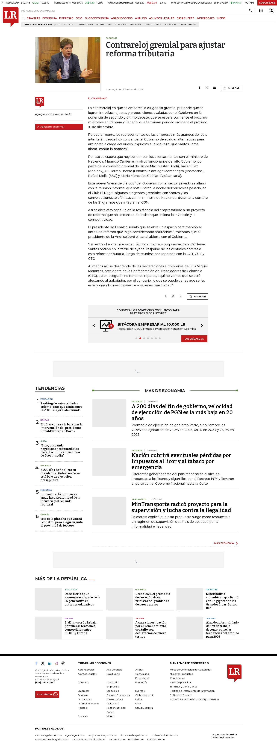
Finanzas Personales (118, 695)
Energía (44, 514)
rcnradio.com (136, 739)
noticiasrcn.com (156, 739)
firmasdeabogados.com (134, 735)
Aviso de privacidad (181, 682)
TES (109, 24)
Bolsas (44, 420)
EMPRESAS (66, 18)
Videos (110, 716)
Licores (100, 24)
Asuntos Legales (87, 673)
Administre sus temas (50, 126)
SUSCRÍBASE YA (194, 338)
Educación (46, 399)
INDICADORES (205, 18)
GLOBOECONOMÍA (97, 18)
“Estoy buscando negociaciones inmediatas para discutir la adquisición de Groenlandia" (60, 450)
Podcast (82, 707)
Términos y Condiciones (183, 686)
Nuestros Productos (181, 673)
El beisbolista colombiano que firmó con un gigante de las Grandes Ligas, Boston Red (222, 601)
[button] (93, 326)
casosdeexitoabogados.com (51, 739)
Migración (135, 24)
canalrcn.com (117, 739)
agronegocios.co (75, 735)
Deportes (212, 589)
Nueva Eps (120, 24)
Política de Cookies (181, 695)
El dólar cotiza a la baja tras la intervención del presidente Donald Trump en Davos (61, 428)
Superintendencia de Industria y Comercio (194, 699)
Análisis (139, 669)
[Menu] (24, 18)
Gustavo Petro (66, 24)
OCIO (79, 18)
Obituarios (113, 703)
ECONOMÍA (49, 18)
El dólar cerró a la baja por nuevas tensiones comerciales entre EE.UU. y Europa (80, 628)
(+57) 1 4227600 (44, 682)
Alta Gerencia (114, 669)
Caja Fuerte (113, 673)
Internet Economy (88, 703)
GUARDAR (231, 88)
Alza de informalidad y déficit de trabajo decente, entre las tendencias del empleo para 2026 (222, 629)
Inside (138, 699)
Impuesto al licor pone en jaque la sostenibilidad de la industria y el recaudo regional (60, 499)
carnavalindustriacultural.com (88, 739)
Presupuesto (85, 24)
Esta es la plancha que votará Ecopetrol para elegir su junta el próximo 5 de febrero (61, 522)
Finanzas (83, 695)
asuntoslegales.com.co (48, 735)
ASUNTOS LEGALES (161, 18)
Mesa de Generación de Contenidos (190, 669)
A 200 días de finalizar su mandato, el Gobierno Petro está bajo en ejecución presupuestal (60, 475)
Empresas (83, 690)
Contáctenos (177, 678)
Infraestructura (115, 699)
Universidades (188, 24)
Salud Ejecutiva (144, 707)
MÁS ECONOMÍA (224, 543)
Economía (141, 682)
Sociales (83, 716)
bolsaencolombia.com (165, 735)
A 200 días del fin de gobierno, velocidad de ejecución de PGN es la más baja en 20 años (182, 412)
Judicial (139, 618)
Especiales (113, 690)
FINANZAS (33, 18)
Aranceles (170, 24)
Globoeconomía (144, 695)
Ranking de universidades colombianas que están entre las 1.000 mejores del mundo (61, 407)
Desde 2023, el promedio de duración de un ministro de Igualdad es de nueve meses (152, 599)
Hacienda (45, 465)
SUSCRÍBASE (267, 2)
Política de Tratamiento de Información (192, 690)
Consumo (83, 682)
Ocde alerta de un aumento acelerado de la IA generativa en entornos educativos (82, 599)
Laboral (211, 618)
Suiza (43, 441)
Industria (46, 490)
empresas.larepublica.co (103, 735)
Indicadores (85, 699)
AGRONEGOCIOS (121, 18)
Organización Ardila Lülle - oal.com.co (224, 736)
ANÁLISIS (141, 18)
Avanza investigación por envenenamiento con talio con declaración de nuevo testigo (150, 629)
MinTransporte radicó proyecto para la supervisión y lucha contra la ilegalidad (181, 507)
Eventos (140, 690)
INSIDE (221, 18)
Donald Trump (153, 24)
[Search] (250, 10)
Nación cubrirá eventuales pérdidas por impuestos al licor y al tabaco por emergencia (181, 461)
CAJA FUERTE (185, 18)
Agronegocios (86, 669)
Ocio (138, 703)
